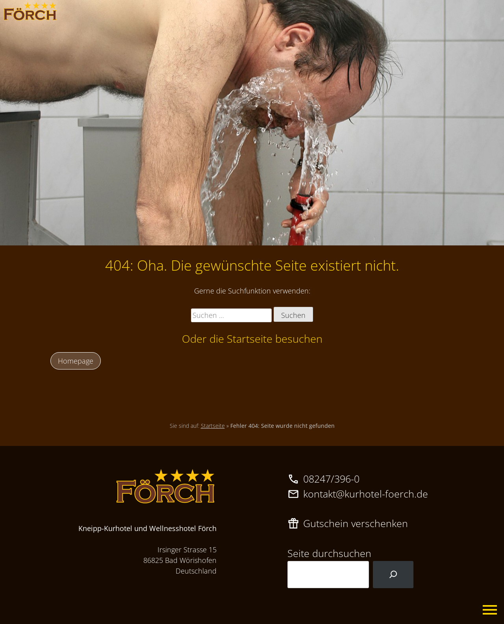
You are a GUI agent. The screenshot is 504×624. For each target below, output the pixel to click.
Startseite (213, 425)
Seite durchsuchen (329, 553)
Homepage (75, 361)
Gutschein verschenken (355, 523)
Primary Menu (490, 610)
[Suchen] (393, 574)
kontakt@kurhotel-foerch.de (365, 493)
